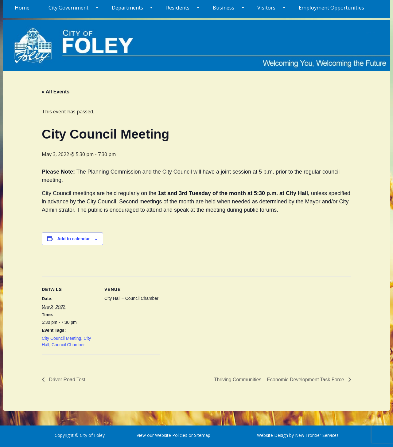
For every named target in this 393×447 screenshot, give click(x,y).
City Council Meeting (61, 338)
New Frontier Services (317, 435)
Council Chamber (68, 344)
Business (223, 7)
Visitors (266, 7)
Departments (127, 7)
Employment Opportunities (331, 7)
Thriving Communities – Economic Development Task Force (279, 379)
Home (22, 7)
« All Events (55, 91)
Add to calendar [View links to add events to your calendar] (73, 238)
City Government (68, 7)
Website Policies (171, 435)
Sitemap (201, 435)
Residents (177, 7)
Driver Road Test (66, 379)
